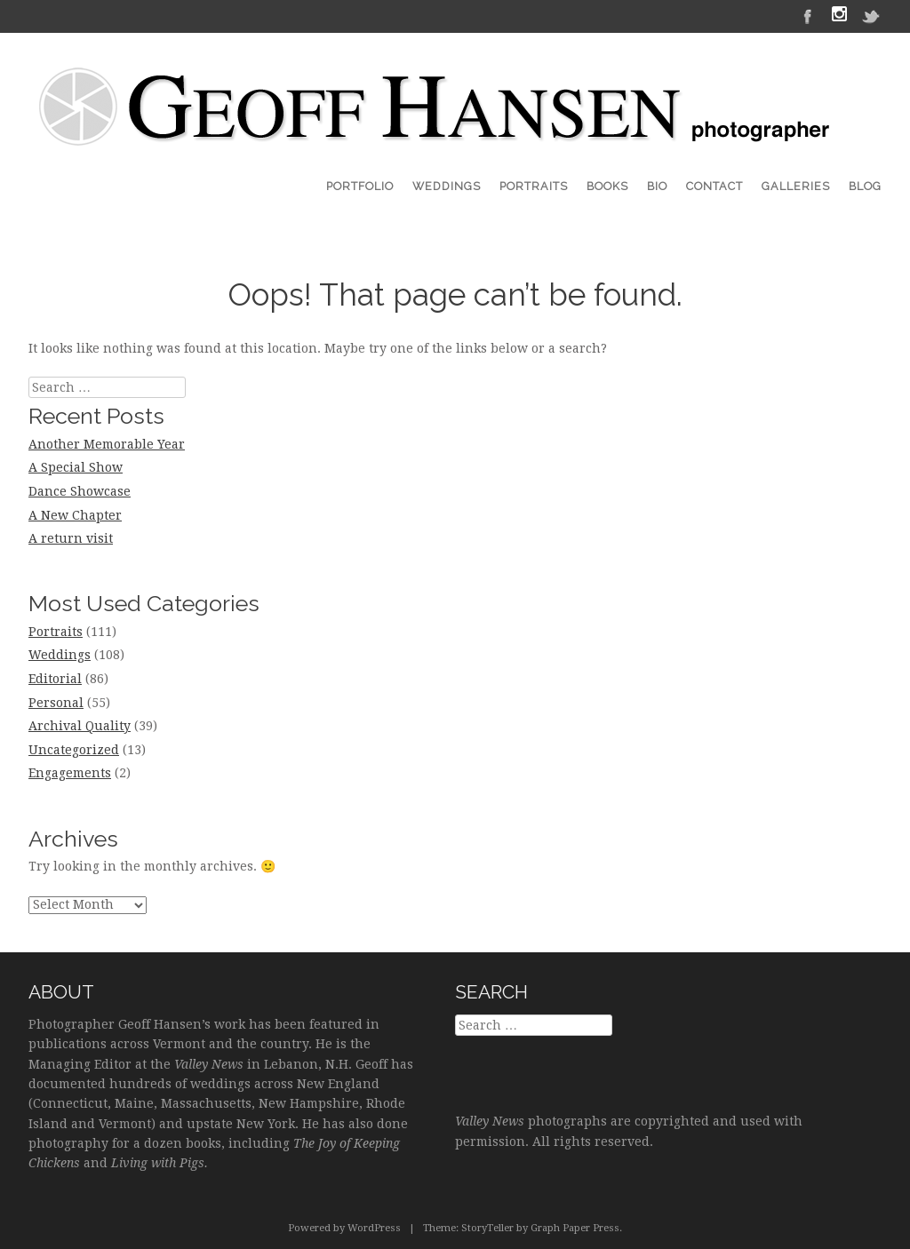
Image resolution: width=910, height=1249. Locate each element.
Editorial (55, 679)
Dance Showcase (79, 491)
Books (607, 186)
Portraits (533, 186)
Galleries (796, 186)
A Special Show (75, 467)
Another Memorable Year (106, 444)
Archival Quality (79, 726)
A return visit (70, 538)
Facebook (808, 15)
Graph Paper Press (575, 1228)
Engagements (69, 773)
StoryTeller (487, 1228)
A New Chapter (75, 515)
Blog (865, 186)
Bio (657, 186)
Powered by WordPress (344, 1228)
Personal (56, 703)
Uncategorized (73, 750)
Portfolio (360, 186)
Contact (714, 186)
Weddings (446, 186)
